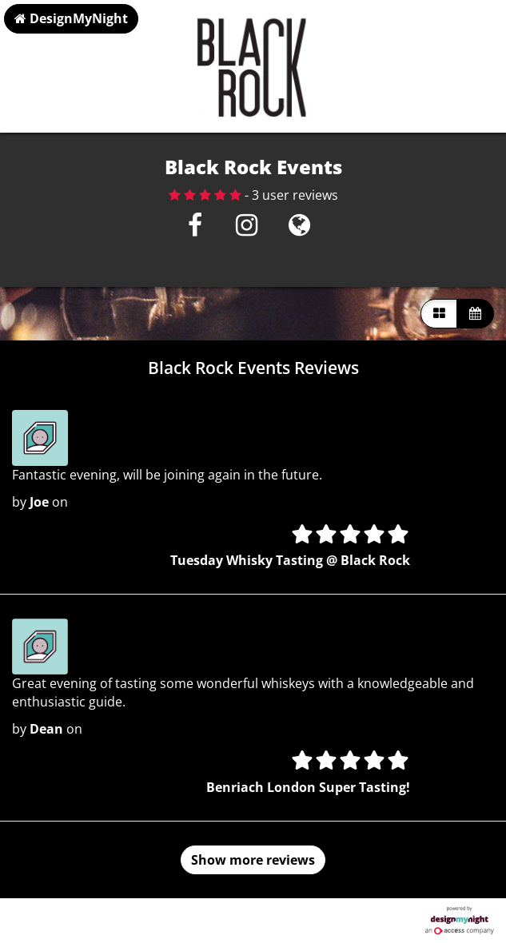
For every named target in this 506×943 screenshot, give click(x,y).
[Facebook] (194, 229)
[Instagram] (246, 229)
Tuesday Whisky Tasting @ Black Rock (290, 560)
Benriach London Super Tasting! (308, 787)
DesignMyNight (71, 18)
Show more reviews (253, 860)
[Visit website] (299, 229)
